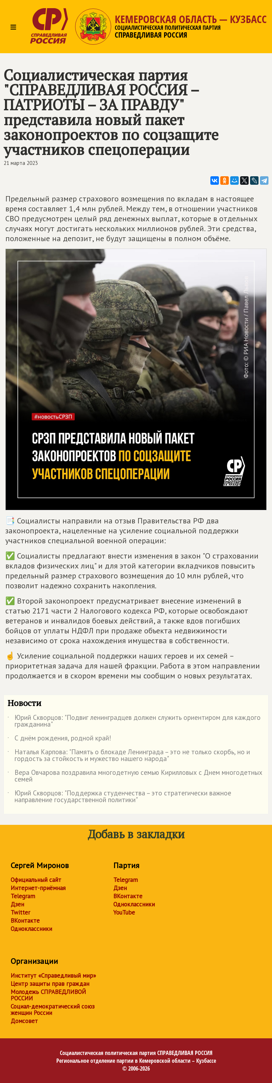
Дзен (17, 904)
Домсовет (24, 1021)
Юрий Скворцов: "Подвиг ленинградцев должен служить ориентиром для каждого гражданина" (134, 721)
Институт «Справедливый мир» (53, 975)
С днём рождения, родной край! (59, 739)
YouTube (124, 912)
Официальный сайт (36, 880)
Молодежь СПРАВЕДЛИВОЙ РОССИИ (48, 995)
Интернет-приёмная (38, 888)
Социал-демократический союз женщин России (53, 1009)
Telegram (23, 896)
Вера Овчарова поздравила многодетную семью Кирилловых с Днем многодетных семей (134, 776)
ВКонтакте (25, 920)
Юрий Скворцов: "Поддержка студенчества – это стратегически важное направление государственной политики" (119, 797)
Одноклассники (31, 929)
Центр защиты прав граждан (50, 984)
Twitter (20, 912)
